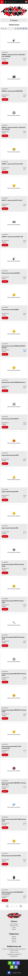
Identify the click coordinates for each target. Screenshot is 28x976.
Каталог (14, 20)
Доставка (14, 938)
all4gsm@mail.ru (14, 956)
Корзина (14, 929)
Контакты (14, 940)
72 (5, 28)
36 (3, 28)
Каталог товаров (14, 923)
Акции (14, 927)
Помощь (14, 941)
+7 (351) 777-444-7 (14, 950)
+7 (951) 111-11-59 (14, 952)
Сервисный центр (14, 925)
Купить (5, 63)
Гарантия (14, 936)
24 (1, 28)
